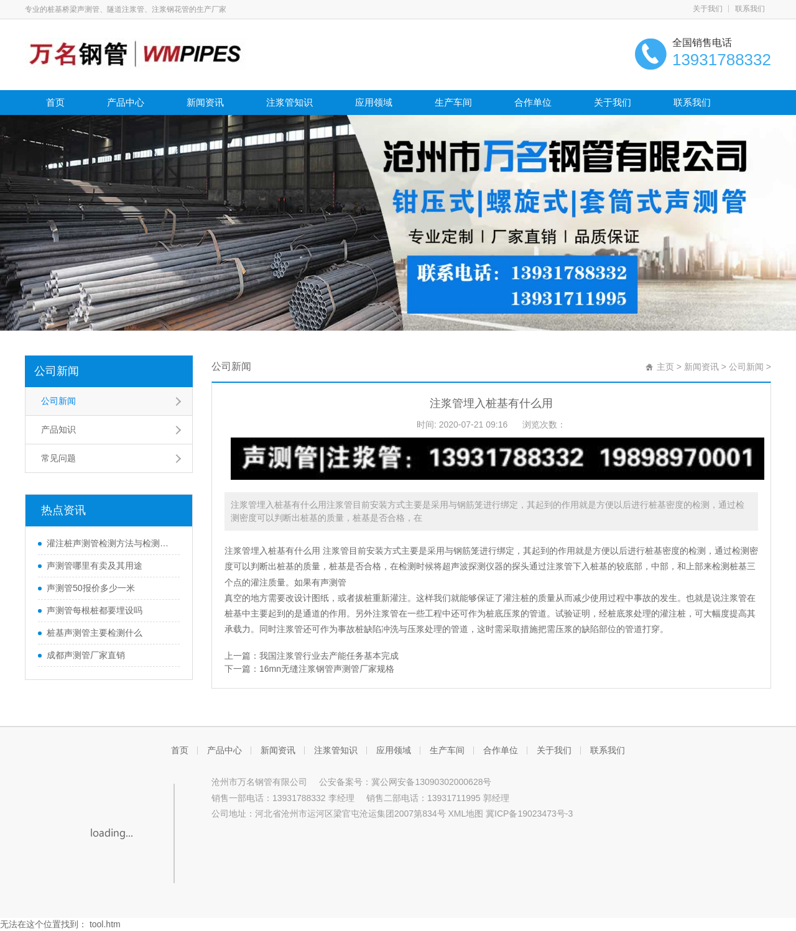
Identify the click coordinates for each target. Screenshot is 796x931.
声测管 (333, 582)
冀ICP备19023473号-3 (529, 814)
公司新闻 (56, 371)
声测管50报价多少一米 (91, 588)
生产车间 (453, 102)
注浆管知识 (289, 102)
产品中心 (125, 102)
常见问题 (58, 458)
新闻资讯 (205, 102)
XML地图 (465, 814)
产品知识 (58, 429)
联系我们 (750, 8)
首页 (55, 102)
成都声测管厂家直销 (86, 655)
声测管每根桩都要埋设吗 (94, 610)
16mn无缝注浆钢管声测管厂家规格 (326, 669)
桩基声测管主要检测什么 (94, 633)
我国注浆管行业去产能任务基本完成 (329, 656)
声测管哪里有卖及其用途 (94, 566)
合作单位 (533, 102)
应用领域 (373, 102)
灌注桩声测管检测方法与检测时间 (110, 543)
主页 (665, 367)
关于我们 (708, 8)
